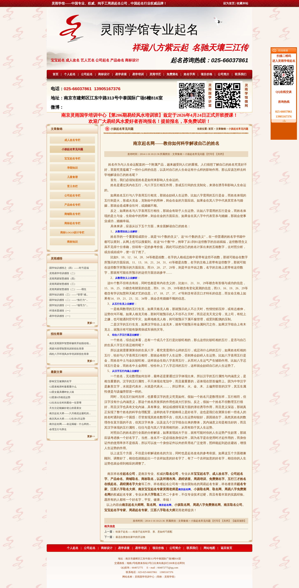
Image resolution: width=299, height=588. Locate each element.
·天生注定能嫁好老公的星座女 (65, 408)
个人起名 (69, 74)
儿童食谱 (72, 177)
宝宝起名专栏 (72, 158)
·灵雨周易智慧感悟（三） (62, 283)
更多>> (91, 323)
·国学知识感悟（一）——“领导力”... (68, 305)
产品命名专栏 (72, 204)
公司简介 (223, 74)
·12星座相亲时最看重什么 (62, 386)
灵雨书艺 (155, 74)
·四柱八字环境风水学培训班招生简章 (69, 354)
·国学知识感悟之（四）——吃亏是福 (69, 267)
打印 (210, 154)
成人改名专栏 (72, 140)
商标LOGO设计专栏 (72, 232)
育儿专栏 (72, 186)
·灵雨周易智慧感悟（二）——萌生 (67, 289)
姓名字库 (189, 74)
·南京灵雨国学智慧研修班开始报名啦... (70, 343)
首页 (55, 74)
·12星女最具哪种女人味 (61, 392)
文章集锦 (221, 128)
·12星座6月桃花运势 (59, 397)
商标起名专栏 (72, 223)
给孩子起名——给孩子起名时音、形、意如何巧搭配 (144, 531)
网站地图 (209, 548)
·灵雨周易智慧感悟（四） (62, 278)
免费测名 (172, 74)
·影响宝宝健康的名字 (60, 381)
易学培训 (138, 74)
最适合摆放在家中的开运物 (130, 537)
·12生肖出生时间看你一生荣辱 (65, 402)
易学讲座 (121, 74)
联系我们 (240, 74)
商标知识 (72, 241)
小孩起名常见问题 (72, 149)
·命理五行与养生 (58, 429)
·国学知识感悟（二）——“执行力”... (68, 300)
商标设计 (104, 74)
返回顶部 (239, 520)
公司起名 (87, 74)
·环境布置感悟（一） (60, 310)
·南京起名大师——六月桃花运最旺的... (70, 413)
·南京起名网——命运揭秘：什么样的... (70, 424)
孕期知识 (72, 167)
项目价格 (206, 74)
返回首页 (226, 548)
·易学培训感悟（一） (60, 316)
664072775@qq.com (168, 567)
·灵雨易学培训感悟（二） (62, 273)
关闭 (220, 154)
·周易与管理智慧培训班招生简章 (66, 348)
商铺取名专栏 (72, 214)
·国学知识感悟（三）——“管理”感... (68, 294)
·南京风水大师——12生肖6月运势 (67, 418)
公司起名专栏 (72, 195)
